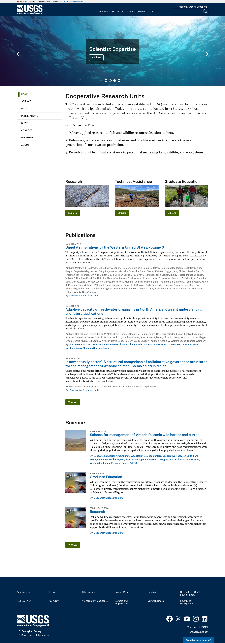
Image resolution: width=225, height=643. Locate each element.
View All (72, 402)
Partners (27, 137)
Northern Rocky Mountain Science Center (87, 348)
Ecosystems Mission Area (83, 344)
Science (103, 11)
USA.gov (54, 601)
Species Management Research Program (147, 459)
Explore (96, 57)
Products (117, 11)
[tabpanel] (112, 51)
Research (97, 512)
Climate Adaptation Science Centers (148, 344)
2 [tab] (110, 80)
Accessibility (23, 592)
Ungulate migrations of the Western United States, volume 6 (114, 247)
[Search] (205, 11)
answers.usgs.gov (198, 632)
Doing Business (156, 601)
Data (24, 108)
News (130, 11)
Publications (29, 116)
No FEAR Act (24, 601)
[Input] (189, 11)
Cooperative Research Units (84, 295)
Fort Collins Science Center (184, 459)
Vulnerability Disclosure (95, 601)
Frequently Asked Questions (192, 6)
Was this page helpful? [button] (198, 640)
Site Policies (88, 592)
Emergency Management (187, 602)
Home (24, 94)
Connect (142, 11)
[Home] (29, 13)
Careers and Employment (121, 602)
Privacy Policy (122, 592)
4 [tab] (119, 80)
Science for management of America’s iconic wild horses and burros (144, 435)
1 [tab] (106, 80)
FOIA (52, 592)
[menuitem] (103, 10)
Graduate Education (106, 477)
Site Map (152, 592)
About (154, 11)
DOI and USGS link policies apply (190, 593)
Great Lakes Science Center (183, 344)
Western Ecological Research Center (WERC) (114, 463)
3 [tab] (114, 80)
